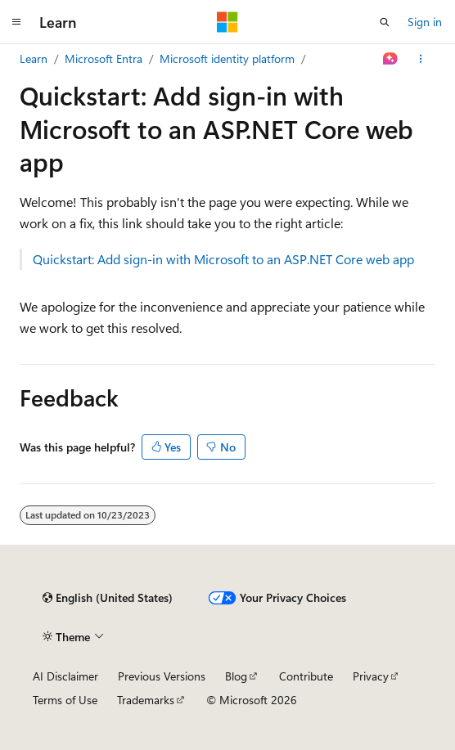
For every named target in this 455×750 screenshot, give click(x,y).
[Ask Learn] (391, 59)
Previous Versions (161, 676)
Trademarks (145, 699)
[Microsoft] (227, 22)
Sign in (425, 21)
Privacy (371, 676)
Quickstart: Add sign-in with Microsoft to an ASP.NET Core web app (223, 258)
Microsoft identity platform (227, 58)
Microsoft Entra (103, 58)
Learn (33, 58)
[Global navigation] (16, 22)
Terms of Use (65, 699)
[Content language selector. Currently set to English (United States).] (107, 598)
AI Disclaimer (65, 676)
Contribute (306, 676)
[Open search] (384, 22)
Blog (236, 676)
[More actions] (421, 59)
